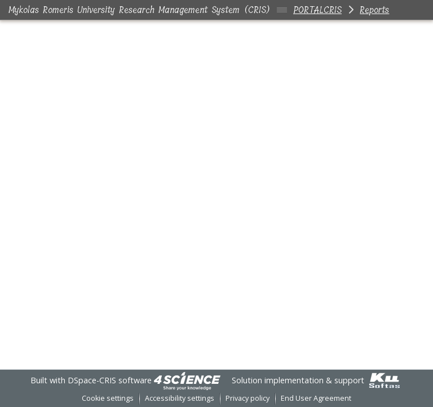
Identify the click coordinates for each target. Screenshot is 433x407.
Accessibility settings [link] (179, 398)
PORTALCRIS (317, 9)
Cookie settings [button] (108, 398)
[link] (187, 380)
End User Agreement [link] (316, 398)
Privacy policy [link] (247, 398)
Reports (374, 9)
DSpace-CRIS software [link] (110, 380)
